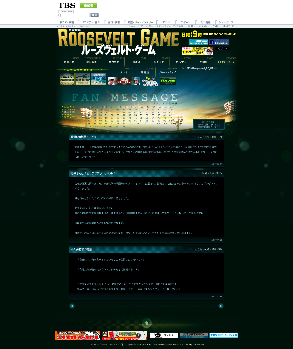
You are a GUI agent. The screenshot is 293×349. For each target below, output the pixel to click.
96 (106, 123)
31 (165, 109)
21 (106, 109)
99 (124, 123)
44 (153, 112)
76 (165, 118)
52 (112, 115)
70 (130, 118)
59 (153, 115)
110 (110, 126)
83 (118, 121)
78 (89, 121)
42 (141, 112)
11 (136, 107)
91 (165, 121)
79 (94, 121)
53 (118, 115)
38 (118, 112)
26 (135, 109)
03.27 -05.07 (68, 107)
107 (89, 126)
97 (112, 123)
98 (118, 123)
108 (96, 126)
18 (89, 109)
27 (141, 109)
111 (117, 126)
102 (144, 123)
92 (170, 121)
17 (171, 107)
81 (106, 121)
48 (89, 115)
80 (100, 121)
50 (100, 115)
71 (135, 118)
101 (137, 123)
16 (165, 107)
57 (141, 115)
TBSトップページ (99, 344)
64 (94, 118)
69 (124, 118)
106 (173, 123)
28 (147, 109)
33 (89, 112)
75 (159, 118)
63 (89, 118)
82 (112, 121)
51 (106, 115)
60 (159, 115)
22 (112, 109)
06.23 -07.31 (68, 117)
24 (124, 109)
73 (147, 118)
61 (165, 115)
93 (89, 123)
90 (159, 121)
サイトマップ (115, 344)
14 (154, 107)
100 (130, 123)
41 (135, 112)
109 (103, 126)
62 (170, 115)
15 (159, 107)
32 (170, 109)
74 (153, 118)
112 (124, 126)
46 (165, 112)
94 (94, 123)
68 (118, 118)
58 (147, 115)
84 (124, 121)
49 (94, 115)
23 (118, 109)
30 (159, 109)
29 (153, 109)
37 (112, 112)
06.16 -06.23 (68, 114)
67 (112, 118)
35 (100, 112)
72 (141, 118)
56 (135, 115)
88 (147, 121)
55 (130, 115)
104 (158, 123)
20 (100, 109)
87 (141, 121)
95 (100, 123)
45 (159, 112)
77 (170, 118)
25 (130, 109)
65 (100, 118)
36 (106, 112)
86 (135, 121)
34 (94, 112)
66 (106, 118)
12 (142, 107)
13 (148, 107)
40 (130, 112)
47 (170, 112)
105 (165, 123)
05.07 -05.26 (68, 109)
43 (147, 112)
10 (130, 107)
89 (153, 121)
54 (124, 115)
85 (130, 121)
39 (124, 112)
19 (94, 109)
